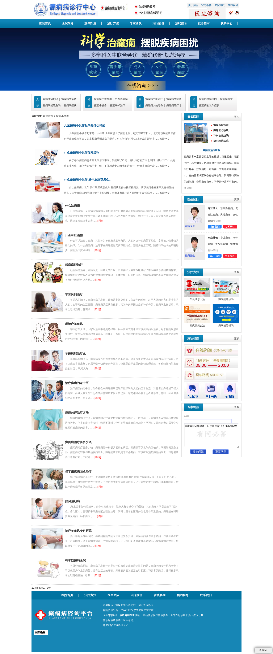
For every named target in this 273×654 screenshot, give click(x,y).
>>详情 (188, 188)
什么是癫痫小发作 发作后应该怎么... (88, 179)
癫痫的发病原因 (208, 99)
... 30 (47, 587)
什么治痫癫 (72, 205)
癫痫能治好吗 (50, 99)
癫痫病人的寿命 (154, 105)
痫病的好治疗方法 (77, 412)
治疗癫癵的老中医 (77, 383)
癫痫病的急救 (68, 99)
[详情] (100, 220)
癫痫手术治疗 (117, 105)
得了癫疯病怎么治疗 (78, 471)
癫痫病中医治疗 (154, 99)
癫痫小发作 (100, 105)
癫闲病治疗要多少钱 (78, 442)
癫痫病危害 (226, 99)
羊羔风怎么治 (197, 299)
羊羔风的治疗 (74, 294)
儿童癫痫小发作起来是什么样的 (84, 125)
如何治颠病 (72, 501)
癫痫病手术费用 (103, 99)
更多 (236, 116)
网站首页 (48, 116)
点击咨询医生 (127, 615)
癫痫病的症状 (173, 99)
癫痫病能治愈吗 (51, 105)
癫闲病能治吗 (226, 299)
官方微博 (206, 5)
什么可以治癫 (74, 235)
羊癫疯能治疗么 (75, 353)
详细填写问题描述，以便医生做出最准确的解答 (211, 435)
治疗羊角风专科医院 (78, 530)
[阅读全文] (165, 138)
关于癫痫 (193, 5)
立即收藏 (233, 5)
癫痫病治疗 (172, 105)
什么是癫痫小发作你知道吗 (81, 152)
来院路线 (220, 5)
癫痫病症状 (70, 105)
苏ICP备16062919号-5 (115, 625)
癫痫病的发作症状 (209, 105)
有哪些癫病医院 (75, 560)
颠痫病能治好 (74, 264)
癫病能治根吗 (226, 325)
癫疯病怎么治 (197, 325)
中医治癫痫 (121, 99)
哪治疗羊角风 (74, 324)
